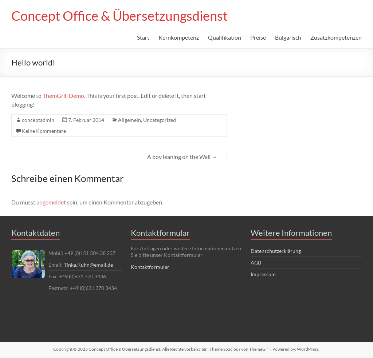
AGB (256, 262)
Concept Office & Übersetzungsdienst (119, 16)
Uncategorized (159, 120)
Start (143, 37)
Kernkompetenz (178, 37)
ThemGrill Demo (63, 95)
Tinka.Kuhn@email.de (88, 265)
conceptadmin (38, 120)
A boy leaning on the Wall (182, 156)
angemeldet (51, 202)
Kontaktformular (150, 267)
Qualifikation (224, 37)
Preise (258, 37)
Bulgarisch (288, 37)
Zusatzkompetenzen (336, 37)
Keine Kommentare (44, 131)
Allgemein (129, 120)
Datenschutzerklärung (276, 251)
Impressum (263, 274)
